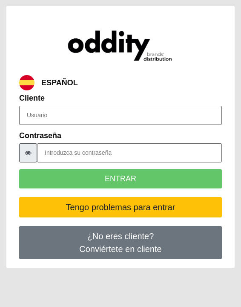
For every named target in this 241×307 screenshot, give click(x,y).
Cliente (32, 98)
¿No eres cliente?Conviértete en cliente (120, 243)
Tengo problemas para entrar (120, 207)
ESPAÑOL (59, 83)
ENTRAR (120, 178)
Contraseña (40, 136)
